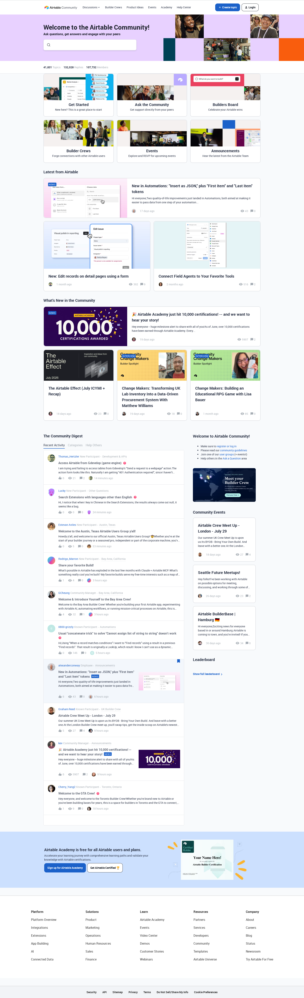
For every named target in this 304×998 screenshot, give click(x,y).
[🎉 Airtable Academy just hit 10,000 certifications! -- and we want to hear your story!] (152, 326)
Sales (89, 951)
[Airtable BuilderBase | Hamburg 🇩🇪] (224, 628)
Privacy (133, 992)
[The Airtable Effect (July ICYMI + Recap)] (78, 385)
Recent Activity (54, 445)
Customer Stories (152, 951)
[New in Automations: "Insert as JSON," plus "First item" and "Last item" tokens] (152, 198)
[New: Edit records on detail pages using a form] (96, 256)
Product (91, 920)
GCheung (64, 593)
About (250, 920)
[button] (227, 7)
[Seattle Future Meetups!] (224, 584)
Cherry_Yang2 (66, 787)
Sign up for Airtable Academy (65, 868)
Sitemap (117, 992)
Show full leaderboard (208, 674)
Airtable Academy (152, 920)
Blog (249, 935)
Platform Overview (43, 920)
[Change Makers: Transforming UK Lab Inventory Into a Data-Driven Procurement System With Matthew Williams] (152, 385)
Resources (200, 912)
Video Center (148, 935)
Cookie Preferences (206, 992)
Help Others (94, 445)
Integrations (39, 927)
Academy (166, 7)
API (104, 992)
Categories (75, 445)
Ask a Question (232, 458)
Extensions (38, 935)
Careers (251, 927)
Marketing (92, 927)
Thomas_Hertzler (68, 456)
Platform (37, 912)
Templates (200, 951)
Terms (147, 992)
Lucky (62, 491)
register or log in (227, 446)
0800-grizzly (65, 627)
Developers (201, 935)
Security (91, 992)
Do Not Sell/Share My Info (172, 992)
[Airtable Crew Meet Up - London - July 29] (224, 539)
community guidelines (233, 450)
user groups (226, 454)
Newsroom (253, 951)
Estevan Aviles (67, 525)
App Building (39, 943)
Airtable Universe (205, 959)
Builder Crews (113, 7)
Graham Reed (66, 709)
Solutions (92, 912)
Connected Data (42, 959)
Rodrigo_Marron (68, 559)
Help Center (184, 7)
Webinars (146, 959)
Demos (145, 943)
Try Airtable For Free (259, 959)
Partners (199, 920)
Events (152, 7)
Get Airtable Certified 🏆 (105, 868)
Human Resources (98, 943)
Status (250, 943)
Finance (91, 959)
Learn (144, 912)
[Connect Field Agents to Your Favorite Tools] (207, 256)
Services (199, 927)
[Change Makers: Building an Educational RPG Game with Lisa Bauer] (225, 385)
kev (60, 743)
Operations (93, 935)
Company (252, 912)
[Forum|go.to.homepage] (60, 7)
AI (32, 951)
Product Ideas (135, 7)
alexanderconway (69, 665)
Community (201, 943)
